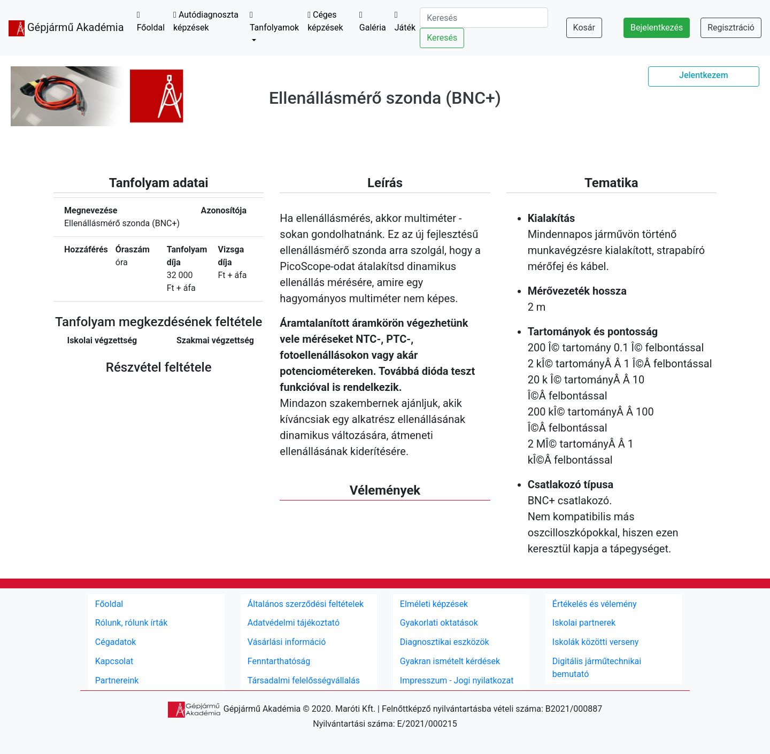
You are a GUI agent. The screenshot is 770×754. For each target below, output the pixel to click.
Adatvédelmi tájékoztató (294, 623)
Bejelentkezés (656, 27)
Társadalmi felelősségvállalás (304, 680)
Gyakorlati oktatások (439, 623)
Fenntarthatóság (279, 661)
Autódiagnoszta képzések (205, 21)
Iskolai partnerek (583, 623)
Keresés (442, 38)
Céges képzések (325, 21)
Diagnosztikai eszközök (444, 642)
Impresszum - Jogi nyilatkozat (457, 680)
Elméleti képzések (434, 604)
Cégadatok (115, 642)
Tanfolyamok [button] (274, 22)
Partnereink (117, 680)
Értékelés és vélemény (594, 604)
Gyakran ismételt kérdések (450, 661)
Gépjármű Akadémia (66, 28)
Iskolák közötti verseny (595, 642)
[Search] (484, 17)
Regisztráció (730, 27)
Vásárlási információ (287, 642)
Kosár (584, 27)
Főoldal (151, 22)
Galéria (372, 22)
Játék (405, 22)
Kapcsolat (114, 661)
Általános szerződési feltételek (306, 604)
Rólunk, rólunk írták (131, 623)
